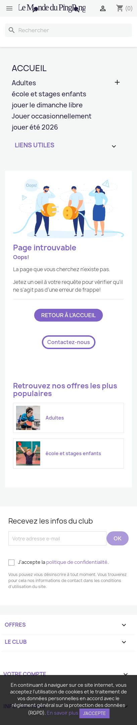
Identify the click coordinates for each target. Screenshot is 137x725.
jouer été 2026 (35, 128)
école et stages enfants (49, 94)
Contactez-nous (68, 342)
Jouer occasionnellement (51, 116)
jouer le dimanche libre (47, 105)
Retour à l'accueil (68, 315)
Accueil (29, 68)
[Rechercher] (68, 30)
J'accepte (94, 713)
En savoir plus (62, 713)
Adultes (24, 83)
